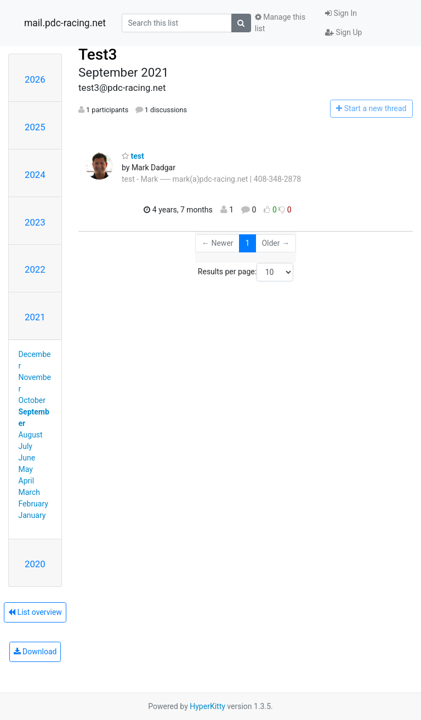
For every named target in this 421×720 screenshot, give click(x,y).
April (27, 480)
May (26, 469)
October (32, 400)
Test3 (97, 54)
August (31, 434)
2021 (35, 317)
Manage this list (280, 23)
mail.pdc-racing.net (65, 23)
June (27, 457)
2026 (35, 79)
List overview (35, 612)
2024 (35, 174)
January (32, 515)
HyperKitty (207, 706)
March (30, 492)
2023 (35, 222)
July (25, 446)
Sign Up (343, 32)
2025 (35, 127)
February (33, 503)
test (133, 156)
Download (35, 651)
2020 (35, 563)
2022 (35, 269)
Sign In (341, 13)
